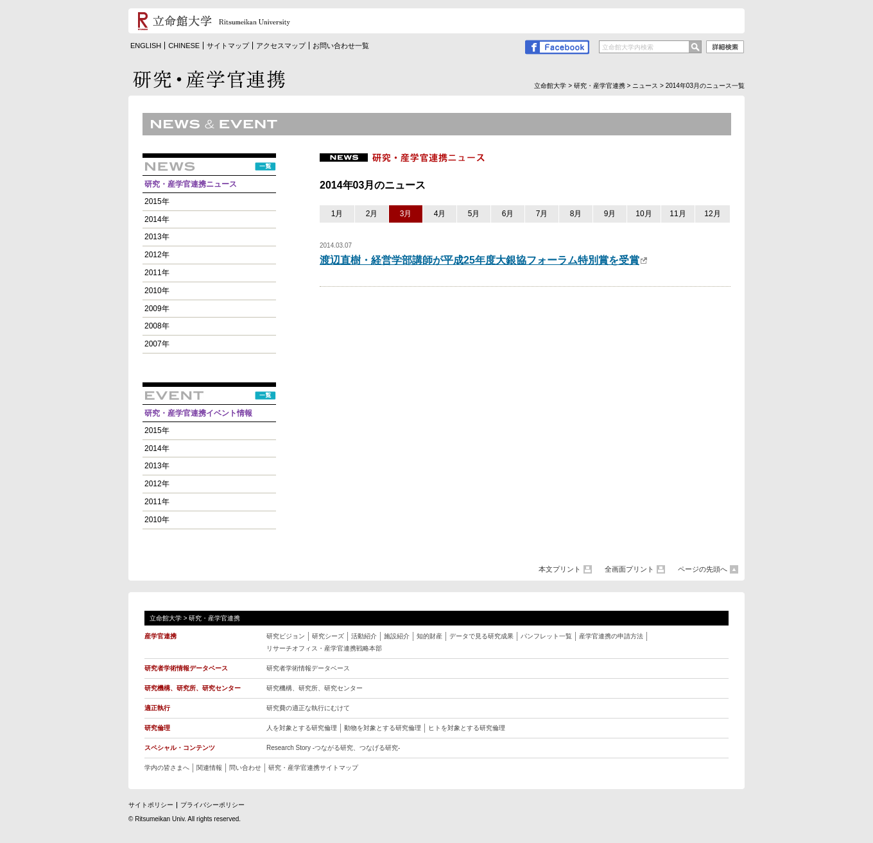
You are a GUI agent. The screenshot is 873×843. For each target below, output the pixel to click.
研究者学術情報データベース (308, 668)
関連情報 (209, 767)
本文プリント (560, 569)
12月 (712, 213)
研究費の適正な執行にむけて (308, 707)
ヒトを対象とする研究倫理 (466, 727)
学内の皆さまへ (166, 767)
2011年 (156, 272)
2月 (372, 213)
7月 (542, 213)
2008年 (156, 325)
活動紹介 (364, 636)
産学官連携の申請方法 (611, 636)
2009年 (156, 308)
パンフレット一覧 (546, 636)
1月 (337, 213)
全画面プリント (629, 569)
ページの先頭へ (702, 569)
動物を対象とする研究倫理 (382, 727)
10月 (643, 213)
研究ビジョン (285, 636)
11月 (678, 213)
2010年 (156, 290)
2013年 (156, 236)
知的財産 (429, 636)
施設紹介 (397, 636)
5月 (474, 213)
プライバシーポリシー (212, 804)
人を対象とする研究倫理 (301, 727)
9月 (610, 213)
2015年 (156, 201)
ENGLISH (145, 45)
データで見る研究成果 (481, 636)
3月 (406, 213)
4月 (440, 213)
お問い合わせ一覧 (341, 45)
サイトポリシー (150, 804)
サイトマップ (228, 45)
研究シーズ (328, 636)
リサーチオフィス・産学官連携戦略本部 (324, 648)
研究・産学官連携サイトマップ (313, 767)
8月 (576, 213)
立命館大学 (550, 85)
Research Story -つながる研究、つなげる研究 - (333, 747)
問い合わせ (245, 767)
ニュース (645, 85)
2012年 (156, 254)
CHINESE (184, 45)
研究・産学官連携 (599, 85)
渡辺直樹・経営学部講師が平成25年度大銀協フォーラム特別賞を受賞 (484, 260)
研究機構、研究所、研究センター (314, 688)
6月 (508, 213)
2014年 (156, 219)
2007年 (156, 343)
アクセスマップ (281, 45)
